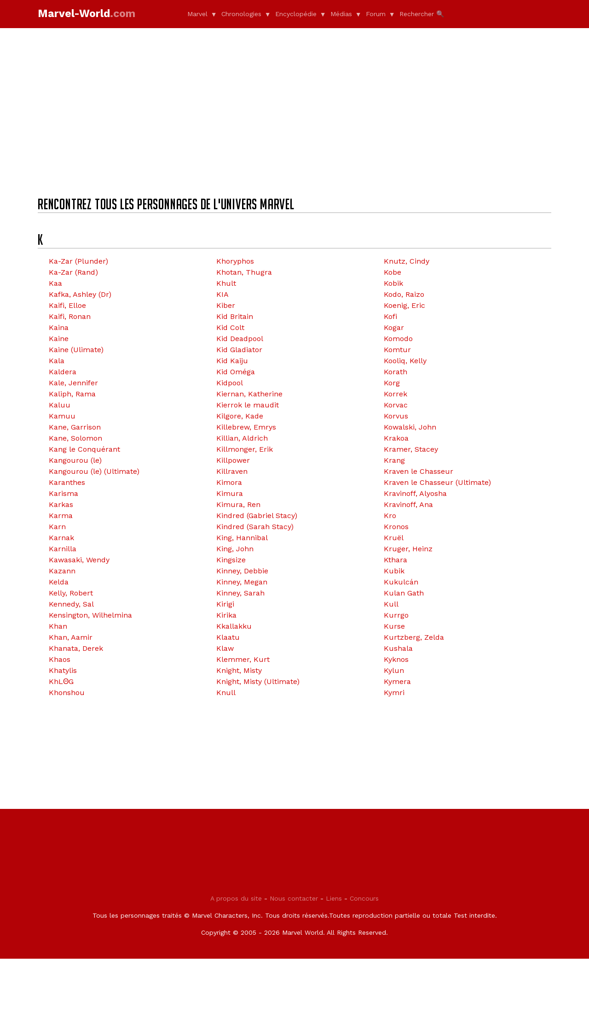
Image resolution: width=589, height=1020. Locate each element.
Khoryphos (235, 261)
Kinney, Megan (241, 582)
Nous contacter (294, 959)
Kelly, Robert (71, 593)
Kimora (229, 482)
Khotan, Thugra (244, 272)
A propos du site (236, 959)
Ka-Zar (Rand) (73, 272)
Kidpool (229, 382)
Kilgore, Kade (239, 416)
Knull (226, 692)
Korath (395, 371)
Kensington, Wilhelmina (90, 615)
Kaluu (59, 405)
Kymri (394, 692)
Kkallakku (234, 626)
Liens (334, 959)
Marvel (197, 14)
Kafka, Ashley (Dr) (80, 294)
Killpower (233, 460)
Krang (394, 460)
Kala (56, 360)
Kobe (392, 272)
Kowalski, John (410, 427)
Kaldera (62, 371)
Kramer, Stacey (411, 449)
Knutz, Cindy (406, 261)
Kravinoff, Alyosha (415, 493)
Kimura (229, 493)
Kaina (59, 327)
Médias (341, 14)
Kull (391, 604)
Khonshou (67, 692)
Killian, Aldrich (242, 438)
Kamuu (62, 416)
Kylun (394, 670)
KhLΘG (61, 681)
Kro (390, 515)
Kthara (395, 559)
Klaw (225, 648)
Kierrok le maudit (247, 405)
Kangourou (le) (75, 460)
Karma (61, 515)
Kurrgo (396, 615)
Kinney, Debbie (242, 570)
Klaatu (228, 637)
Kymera (397, 681)
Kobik (393, 283)
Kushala (398, 648)
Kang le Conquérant (84, 449)
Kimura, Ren (238, 504)
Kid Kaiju (232, 360)
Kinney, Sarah (240, 593)
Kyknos (396, 659)
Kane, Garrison (75, 427)
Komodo (398, 338)
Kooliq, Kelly (405, 360)
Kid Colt (230, 327)
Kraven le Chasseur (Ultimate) (437, 482)
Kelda (59, 582)
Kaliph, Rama (72, 393)
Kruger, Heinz (408, 548)
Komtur (397, 349)
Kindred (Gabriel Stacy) (256, 515)
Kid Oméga (235, 371)
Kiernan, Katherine (249, 393)
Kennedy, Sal (71, 604)
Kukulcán (401, 582)
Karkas (61, 504)
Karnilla (62, 548)
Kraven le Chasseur (418, 471)
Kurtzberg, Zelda (414, 637)
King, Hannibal (242, 537)
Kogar (394, 327)
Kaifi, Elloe (67, 305)
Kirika (226, 615)
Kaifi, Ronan (70, 316)
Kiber (225, 305)
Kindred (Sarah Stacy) (255, 526)
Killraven (232, 471)
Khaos (59, 659)
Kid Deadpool (239, 338)
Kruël (394, 537)
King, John (235, 548)
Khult (226, 283)
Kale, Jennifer (73, 382)
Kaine (59, 338)
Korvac (396, 405)
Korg (392, 382)
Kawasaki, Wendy (79, 559)
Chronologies (241, 14)
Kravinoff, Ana (408, 504)
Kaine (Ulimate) (76, 349)
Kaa (55, 283)
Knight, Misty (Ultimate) (258, 681)
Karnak (61, 537)
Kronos (396, 526)
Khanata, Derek (76, 648)
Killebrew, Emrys (246, 427)
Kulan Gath (404, 593)
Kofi (390, 316)
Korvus (396, 416)
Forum (376, 14)
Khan (58, 626)
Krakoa (396, 438)
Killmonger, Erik (244, 449)
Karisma (63, 493)
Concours (364, 959)
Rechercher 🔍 (421, 14)
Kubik (394, 570)
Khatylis (63, 670)
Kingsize (231, 559)
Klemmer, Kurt (243, 659)
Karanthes (67, 482)
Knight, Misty (239, 670)
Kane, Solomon (75, 438)
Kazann (62, 570)
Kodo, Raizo (404, 294)
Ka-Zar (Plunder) (78, 261)
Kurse (394, 626)
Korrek (395, 393)
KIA (222, 294)
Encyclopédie (296, 14)
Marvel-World (86, 13)
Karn (57, 526)
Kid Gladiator (239, 349)
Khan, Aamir (70, 637)
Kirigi (225, 604)
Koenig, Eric (404, 305)
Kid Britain (234, 316)
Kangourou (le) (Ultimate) (94, 471)
